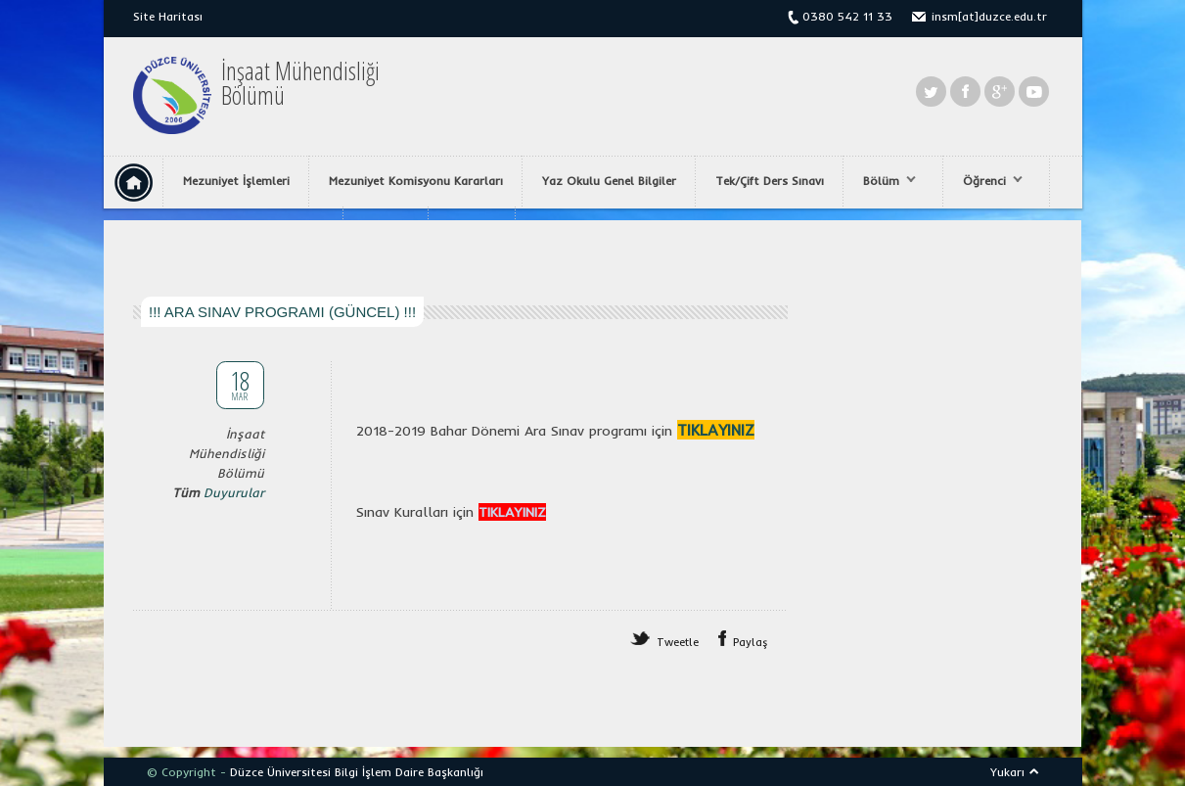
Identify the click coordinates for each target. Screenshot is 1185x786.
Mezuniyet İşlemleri (236, 180)
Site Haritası (168, 16)
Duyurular (234, 492)
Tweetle (678, 642)
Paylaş (750, 642)
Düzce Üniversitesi (280, 771)
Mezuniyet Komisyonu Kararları (416, 180)
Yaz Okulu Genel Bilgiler (609, 180)
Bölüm (884, 181)
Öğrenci (987, 181)
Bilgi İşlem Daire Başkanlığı (409, 771)
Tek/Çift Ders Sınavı (769, 180)
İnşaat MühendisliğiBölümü (300, 83)
